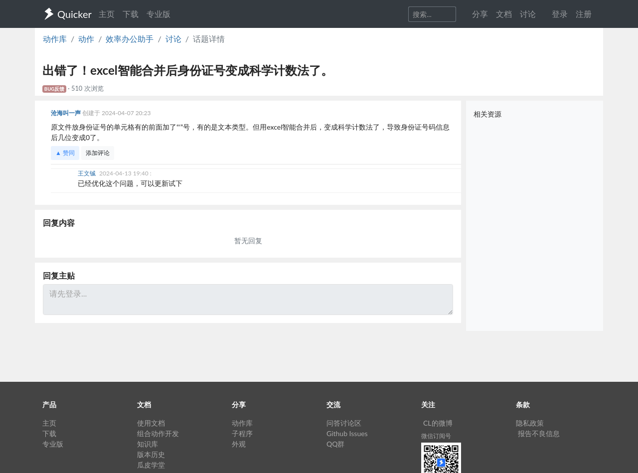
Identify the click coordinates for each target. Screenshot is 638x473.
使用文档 (151, 423)
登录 (560, 13)
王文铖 (87, 173)
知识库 (147, 444)
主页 (107, 13)
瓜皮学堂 (151, 465)
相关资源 (487, 114)
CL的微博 (438, 423)
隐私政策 (530, 423)
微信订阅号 (436, 436)
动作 (86, 38)
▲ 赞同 (65, 153)
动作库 (55, 38)
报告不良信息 (539, 433)
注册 (584, 13)
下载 (131, 13)
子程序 (242, 433)
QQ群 (335, 444)
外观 (239, 444)
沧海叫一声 (66, 113)
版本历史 (151, 454)
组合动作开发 (158, 433)
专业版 (158, 13)
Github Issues (347, 433)
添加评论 (98, 153)
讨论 (173, 38)
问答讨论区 (343, 423)
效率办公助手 (130, 38)
